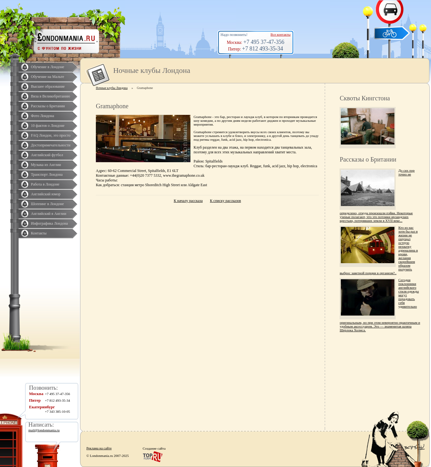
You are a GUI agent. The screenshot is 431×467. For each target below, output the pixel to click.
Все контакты (280, 34)
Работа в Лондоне (45, 184)
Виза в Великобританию (50, 96)
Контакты (39, 233)
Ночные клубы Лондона (112, 88)
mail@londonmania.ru (44, 430)
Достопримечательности (50, 145)
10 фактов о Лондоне (48, 125)
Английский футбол (47, 155)
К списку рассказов (225, 200)
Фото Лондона (42, 116)
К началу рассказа (188, 200)
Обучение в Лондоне (47, 67)
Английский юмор (46, 194)
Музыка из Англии (46, 165)
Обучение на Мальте (47, 76)
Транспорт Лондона (47, 174)
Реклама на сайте (99, 448)
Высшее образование (48, 86)
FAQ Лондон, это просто (50, 135)
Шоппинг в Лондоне (47, 204)
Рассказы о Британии (48, 106)
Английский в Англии (48, 213)
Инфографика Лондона (49, 223)
